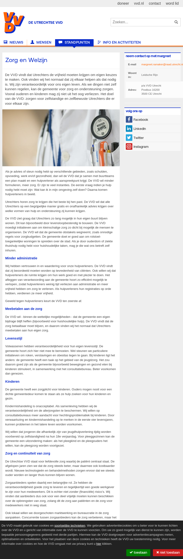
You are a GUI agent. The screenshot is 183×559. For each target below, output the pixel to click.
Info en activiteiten (119, 42)
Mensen (41, 42)
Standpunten (74, 42)
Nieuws (13, 42)
